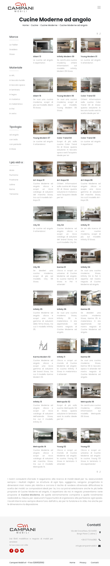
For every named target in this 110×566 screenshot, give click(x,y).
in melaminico (16, 104)
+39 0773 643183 (89, 539)
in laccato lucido (17, 80)
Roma (12, 189)
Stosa (12, 54)
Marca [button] (13, 37)
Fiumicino (13, 175)
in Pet (12, 108)
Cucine (34, 25)
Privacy (83, 562)
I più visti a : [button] (16, 162)
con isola (13, 139)
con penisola (15, 144)
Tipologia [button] (15, 127)
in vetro (12, 113)
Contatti (95, 562)
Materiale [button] (15, 67)
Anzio (11, 170)
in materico (14, 99)
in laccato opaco (17, 85)
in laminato (14, 89)
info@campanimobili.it (86, 545)
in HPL (12, 75)
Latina (12, 184)
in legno (13, 94)
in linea (12, 149)
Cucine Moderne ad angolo (74, 25)
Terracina (13, 194)
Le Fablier (13, 44)
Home (25, 25)
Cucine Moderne (48, 25)
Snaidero (13, 49)
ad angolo (14, 134)
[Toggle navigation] (99, 7)
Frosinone (13, 179)
